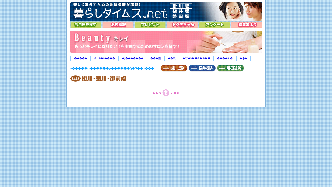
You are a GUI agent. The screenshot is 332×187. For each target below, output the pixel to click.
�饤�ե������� (196, 58)
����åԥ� (225, 58)
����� (80, 58)
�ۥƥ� (243, 58)
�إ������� (132, 58)
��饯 (172, 58)
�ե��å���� (104, 58)
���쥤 (155, 58)
